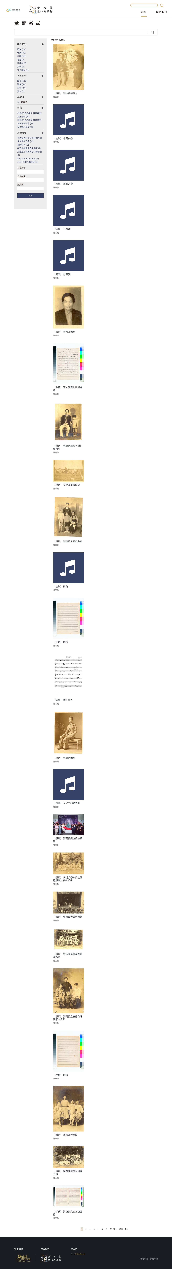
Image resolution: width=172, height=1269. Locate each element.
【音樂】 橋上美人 (63, 700)
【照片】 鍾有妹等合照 (65, 1134)
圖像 (22, 80)
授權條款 (144, 1258)
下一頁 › (113, 1229)
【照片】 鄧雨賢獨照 (64, 757)
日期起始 (21, 167)
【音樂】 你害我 (61, 274)
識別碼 (20, 184)
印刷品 (21, 62)
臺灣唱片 (23, 144)
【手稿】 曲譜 (60, 642)
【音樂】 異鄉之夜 (63, 183)
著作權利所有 (25, 126)
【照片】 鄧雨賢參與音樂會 (67, 916)
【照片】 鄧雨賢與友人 (65, 93)
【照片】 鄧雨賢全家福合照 (67, 541)
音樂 (21, 52)
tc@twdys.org (80, 1254)
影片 (20, 91)
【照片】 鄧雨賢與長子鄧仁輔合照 (67, 447)
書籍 (20, 59)
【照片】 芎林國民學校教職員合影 (67, 956)
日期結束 (21, 176)
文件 (21, 87)
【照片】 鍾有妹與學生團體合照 (67, 1172)
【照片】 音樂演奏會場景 (66, 485)
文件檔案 (22, 69)
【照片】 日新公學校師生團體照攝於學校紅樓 (67, 879)
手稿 (21, 56)
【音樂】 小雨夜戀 (63, 138)
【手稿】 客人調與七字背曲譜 (67, 389)
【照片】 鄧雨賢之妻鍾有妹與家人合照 (67, 1018)
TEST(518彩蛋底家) (27, 161)
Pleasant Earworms (28, 158)
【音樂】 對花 (60, 586)
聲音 (21, 84)
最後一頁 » (123, 1229)
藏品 (144, 12)
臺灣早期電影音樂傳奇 (29, 148)
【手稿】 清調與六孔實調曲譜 (67, 1213)
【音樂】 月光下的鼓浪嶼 (66, 803)
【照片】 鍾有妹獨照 (64, 331)
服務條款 (154, 1258)
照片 (21, 49)
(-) (18, 102)
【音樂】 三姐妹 (61, 229)
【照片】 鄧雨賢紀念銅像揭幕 (67, 840)
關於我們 (161, 12)
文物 (20, 66)
